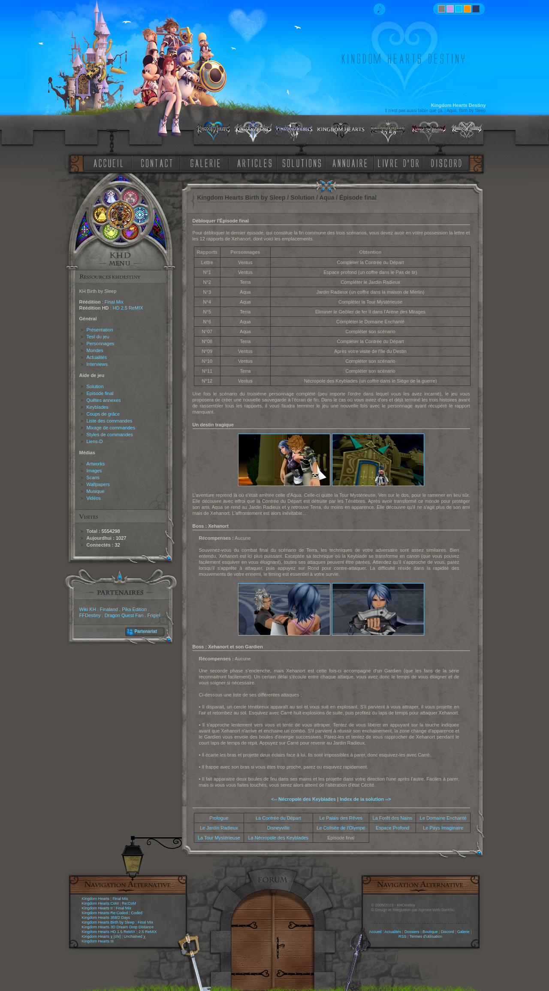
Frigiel (153, 615)
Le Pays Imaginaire (443, 827)
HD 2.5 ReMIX (128, 307)
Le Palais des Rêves (341, 818)
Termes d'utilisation (426, 936)
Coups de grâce (103, 413)
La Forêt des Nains (393, 818)
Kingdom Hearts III (98, 941)
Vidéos (94, 498)
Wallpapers (98, 484)
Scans (93, 477)
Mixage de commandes (111, 427)
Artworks (96, 463)
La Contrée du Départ (278, 818)
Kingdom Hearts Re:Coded (105, 913)
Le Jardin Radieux (219, 827)
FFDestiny (90, 615)
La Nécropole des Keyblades (278, 837)
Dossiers (411, 932)
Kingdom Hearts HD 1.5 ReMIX (109, 932)
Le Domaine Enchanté (443, 818)
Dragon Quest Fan (124, 615)
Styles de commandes (110, 434)
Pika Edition (134, 609)
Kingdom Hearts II (97, 908)
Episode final (100, 393)
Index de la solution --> (365, 799)
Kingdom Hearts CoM (100, 903)
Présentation (100, 329)
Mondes (95, 350)
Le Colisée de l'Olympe (341, 827)
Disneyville (278, 827)
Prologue (218, 818)
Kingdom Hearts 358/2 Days (106, 917)
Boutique (430, 932)
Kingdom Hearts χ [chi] (101, 936)
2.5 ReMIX (148, 932)
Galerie (463, 932)
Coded (136, 913)
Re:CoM (129, 903)
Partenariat (146, 631)
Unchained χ (134, 936)
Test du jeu (98, 336)
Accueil (375, 932)
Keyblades (98, 407)
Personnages (101, 343)
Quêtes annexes (104, 400)
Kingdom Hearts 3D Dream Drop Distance (118, 927)
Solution (95, 386)
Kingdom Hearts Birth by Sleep (108, 922)
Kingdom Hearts (96, 899)
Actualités (97, 357)
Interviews (97, 364)
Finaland (109, 609)
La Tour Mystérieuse (219, 837)
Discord (447, 932)
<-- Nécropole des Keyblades (303, 799)
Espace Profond (392, 827)
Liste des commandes (110, 420)
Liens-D (95, 441)
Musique (96, 491)
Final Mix (114, 301)
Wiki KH (87, 609)
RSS (402, 936)
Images (94, 470)
